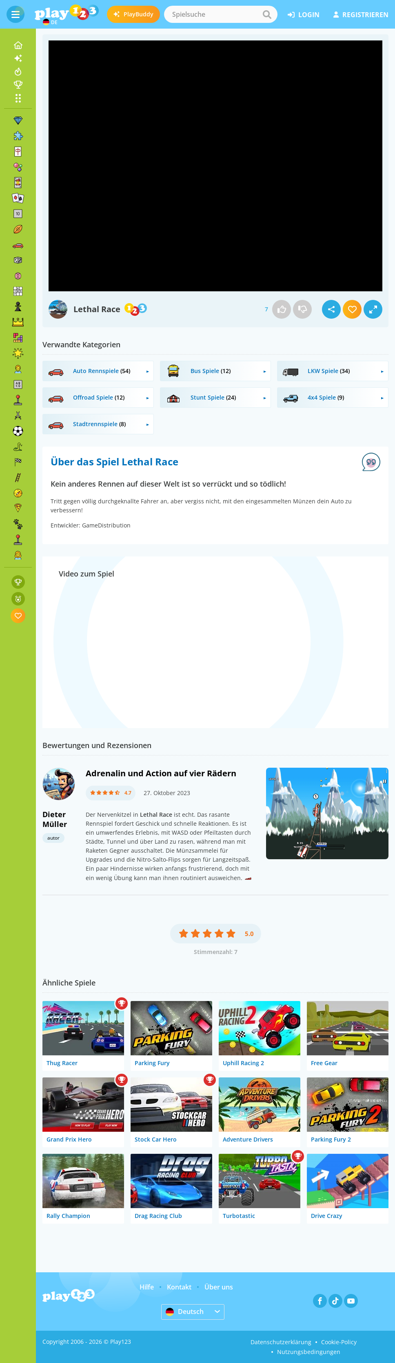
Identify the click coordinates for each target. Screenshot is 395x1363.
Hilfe (147, 1287)
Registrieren (360, 14)
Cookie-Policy (339, 1342)
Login (304, 14)
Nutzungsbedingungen (308, 1352)
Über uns (218, 1287)
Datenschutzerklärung (281, 1342)
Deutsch (185, 1311)
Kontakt (179, 1287)
